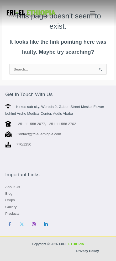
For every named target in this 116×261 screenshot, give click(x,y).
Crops (10, 200)
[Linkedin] (45, 224)
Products (12, 213)
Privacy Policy (87, 251)
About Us (12, 187)
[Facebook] (9, 224)
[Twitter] (21, 224)
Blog (8, 193)
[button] (92, 13)
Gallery (11, 207)
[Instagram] (33, 224)
